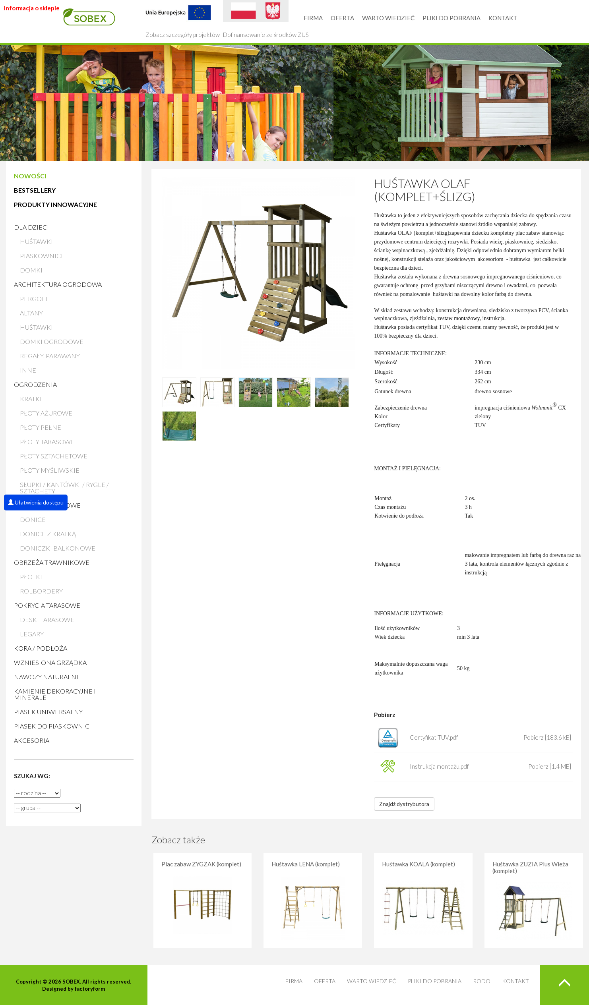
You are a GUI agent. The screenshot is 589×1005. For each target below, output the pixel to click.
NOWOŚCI (30, 176)
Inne (28, 370)
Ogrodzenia (35, 384)
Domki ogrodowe (51, 341)
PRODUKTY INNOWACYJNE (55, 204)
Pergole (34, 298)
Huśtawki (36, 241)
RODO (481, 981)
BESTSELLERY (35, 190)
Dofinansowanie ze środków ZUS (266, 19)
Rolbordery (41, 591)
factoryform (90, 989)
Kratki (31, 398)
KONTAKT (502, 17)
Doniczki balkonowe (57, 548)
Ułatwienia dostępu (36, 502)
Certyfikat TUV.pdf (434, 737)
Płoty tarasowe (47, 441)
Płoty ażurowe (46, 413)
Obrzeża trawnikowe (51, 562)
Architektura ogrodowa (58, 284)
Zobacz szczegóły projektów (182, 19)
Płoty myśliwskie (49, 470)
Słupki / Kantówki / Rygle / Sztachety (64, 488)
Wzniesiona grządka (50, 662)
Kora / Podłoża (40, 648)
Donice (33, 519)
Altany (31, 313)
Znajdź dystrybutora (404, 803)
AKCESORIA (31, 740)
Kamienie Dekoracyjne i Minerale (55, 694)
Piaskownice (42, 255)
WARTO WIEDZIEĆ (388, 17)
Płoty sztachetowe (53, 456)
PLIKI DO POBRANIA (451, 17)
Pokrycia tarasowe (47, 605)
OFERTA (342, 17)
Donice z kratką (48, 533)
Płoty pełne (40, 427)
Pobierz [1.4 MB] (549, 766)
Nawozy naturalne (47, 676)
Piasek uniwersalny (48, 711)
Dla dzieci (31, 227)
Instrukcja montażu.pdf (439, 766)
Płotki (31, 576)
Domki (31, 270)
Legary (32, 634)
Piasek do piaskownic (51, 726)
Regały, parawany (50, 355)
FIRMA (313, 17)
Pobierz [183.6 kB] (547, 737)
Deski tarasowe (47, 619)
